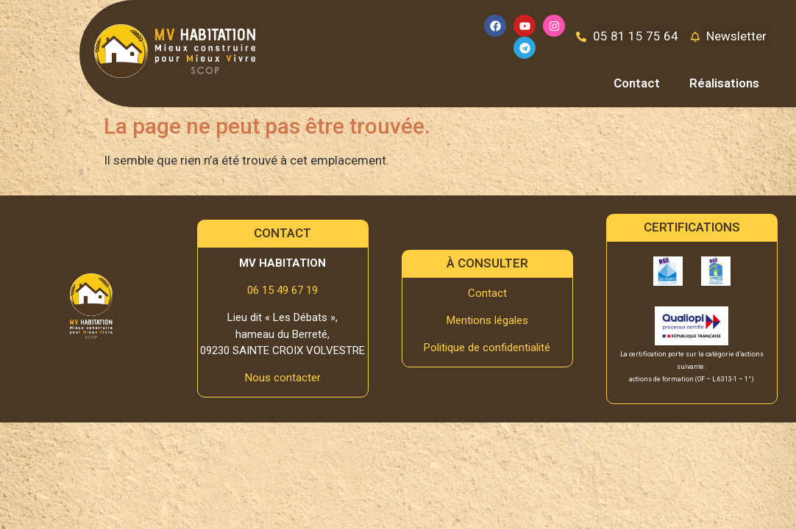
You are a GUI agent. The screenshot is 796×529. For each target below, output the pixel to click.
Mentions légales (487, 320)
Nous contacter (283, 377)
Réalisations (724, 83)
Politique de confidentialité (487, 347)
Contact (637, 83)
